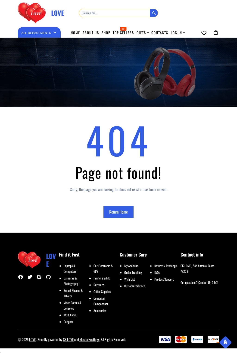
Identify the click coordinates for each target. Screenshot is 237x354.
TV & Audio (70, 314)
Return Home (118, 212)
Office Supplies (102, 291)
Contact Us (204, 282)
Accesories (100, 310)
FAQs (157, 272)
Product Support (164, 279)
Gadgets (68, 321)
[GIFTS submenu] (148, 32)
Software (99, 284)
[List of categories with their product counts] (36, 33)
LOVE (57, 13)
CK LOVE (68, 339)
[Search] (154, 13)
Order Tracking (133, 272)
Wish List (129, 279)
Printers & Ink (102, 278)
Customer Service (134, 285)
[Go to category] (55, 32)
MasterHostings (89, 339)
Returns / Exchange (165, 265)
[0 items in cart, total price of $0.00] (215, 32)
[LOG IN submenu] (184, 32)
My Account (131, 265)
